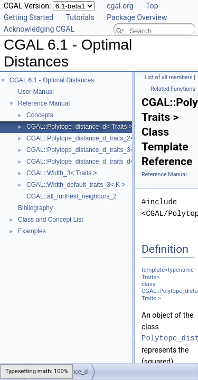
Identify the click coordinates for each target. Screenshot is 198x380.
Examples (32, 231)
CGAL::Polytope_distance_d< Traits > (79, 126)
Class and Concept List (50, 219)
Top (152, 6)
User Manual (36, 92)
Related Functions (172, 89)
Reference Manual (44, 103)
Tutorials (80, 17)
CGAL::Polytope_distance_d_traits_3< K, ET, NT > (97, 150)
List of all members (169, 77)
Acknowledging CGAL (39, 29)
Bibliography (35, 208)
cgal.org (120, 6)
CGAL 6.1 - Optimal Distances (52, 80)
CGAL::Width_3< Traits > (61, 173)
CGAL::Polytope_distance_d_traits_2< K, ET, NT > (97, 138)
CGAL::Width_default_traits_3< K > (75, 184)
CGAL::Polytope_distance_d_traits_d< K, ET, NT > (97, 161)
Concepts (39, 115)
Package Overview (137, 17)
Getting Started (28, 17)
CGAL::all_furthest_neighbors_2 (71, 196)
